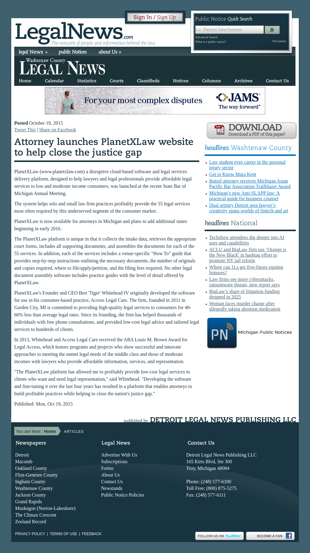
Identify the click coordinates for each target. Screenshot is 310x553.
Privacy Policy (30, 534)
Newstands (111, 488)
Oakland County (31, 468)
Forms (107, 468)
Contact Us (112, 481)
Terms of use (63, 534)
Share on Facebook (57, 129)
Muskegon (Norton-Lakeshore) (45, 508)
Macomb (23, 461)
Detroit (22, 454)
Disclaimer (279, 41)
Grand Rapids (28, 501)
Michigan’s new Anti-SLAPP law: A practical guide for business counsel (244, 196)
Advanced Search (206, 37)
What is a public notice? (210, 41)
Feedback (92, 534)
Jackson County (30, 494)
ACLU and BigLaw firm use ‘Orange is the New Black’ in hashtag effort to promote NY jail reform (247, 255)
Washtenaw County (34, 488)
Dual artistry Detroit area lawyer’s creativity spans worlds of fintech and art (248, 208)
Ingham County (30, 481)
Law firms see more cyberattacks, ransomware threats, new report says (244, 282)
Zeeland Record (30, 521)
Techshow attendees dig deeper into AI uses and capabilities (246, 240)
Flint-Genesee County (36, 474)
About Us (110, 474)
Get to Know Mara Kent (232, 174)
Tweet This (25, 129)
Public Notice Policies (122, 494)
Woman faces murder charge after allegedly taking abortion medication (244, 306)
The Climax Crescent (35, 515)
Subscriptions (114, 461)
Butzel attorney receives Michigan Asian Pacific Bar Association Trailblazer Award (250, 183)
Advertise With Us (119, 454)
